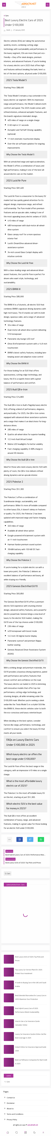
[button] (19, 839)
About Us (10, 1108)
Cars (6, 15)
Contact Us (11, 1097)
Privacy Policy (12, 1119)
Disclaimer (11, 1103)
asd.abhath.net (32, 1124)
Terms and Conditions (15, 1114)
